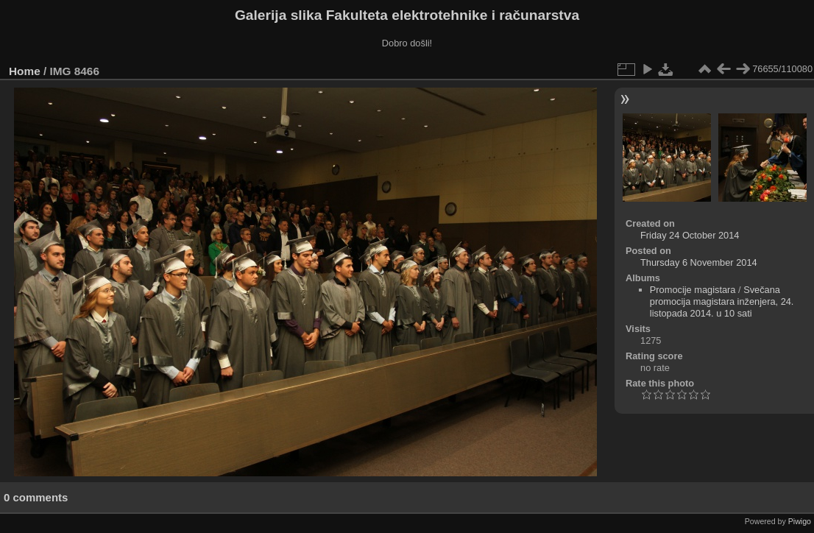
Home (24, 71)
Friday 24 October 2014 (689, 235)
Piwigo (799, 521)
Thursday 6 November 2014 (698, 262)
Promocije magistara (693, 289)
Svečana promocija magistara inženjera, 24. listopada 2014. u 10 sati (722, 301)
